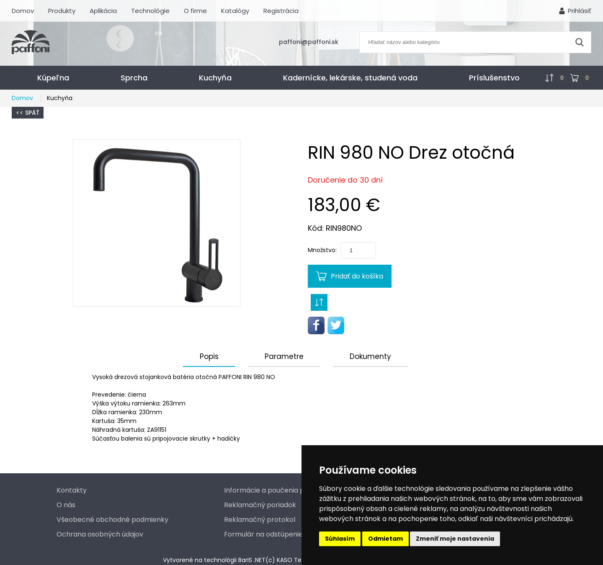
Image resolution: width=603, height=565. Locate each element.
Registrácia (281, 10)
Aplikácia (103, 10)
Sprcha (134, 77)
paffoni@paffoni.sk (308, 42)
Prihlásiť (579, 10)
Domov (23, 10)
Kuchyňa (215, 77)
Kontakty (72, 490)
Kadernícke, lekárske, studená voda (350, 77)
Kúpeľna (53, 77)
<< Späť (27, 112)
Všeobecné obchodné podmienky (112, 519)
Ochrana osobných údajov (100, 534)
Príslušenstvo (494, 77)
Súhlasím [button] (340, 538)
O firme (195, 10)
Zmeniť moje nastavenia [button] (455, 538)
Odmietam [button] (385, 538)
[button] (156, 223)
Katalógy (235, 10)
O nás (66, 505)
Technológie (150, 10)
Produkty (61, 10)
